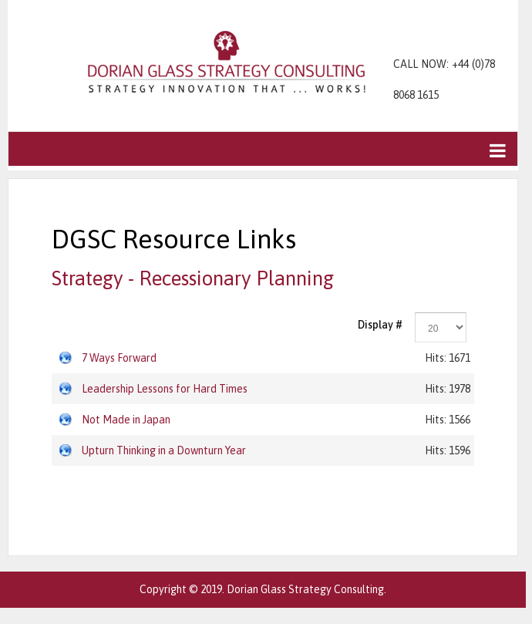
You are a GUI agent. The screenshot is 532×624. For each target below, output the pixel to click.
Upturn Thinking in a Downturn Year (164, 450)
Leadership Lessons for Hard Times (164, 389)
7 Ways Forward (119, 358)
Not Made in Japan (126, 419)
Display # (380, 325)
